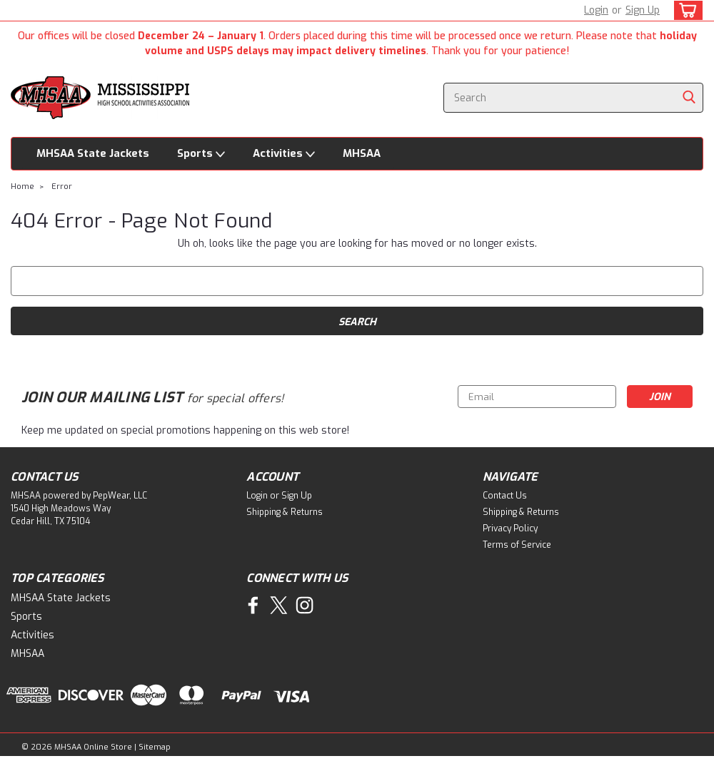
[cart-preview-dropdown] (685, 10)
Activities (284, 154)
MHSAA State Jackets (92, 153)
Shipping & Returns (284, 512)
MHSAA (362, 153)
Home (22, 186)
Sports (201, 154)
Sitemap (155, 747)
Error (61, 186)
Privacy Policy (510, 528)
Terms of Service (517, 545)
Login (596, 10)
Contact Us (505, 495)
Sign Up (642, 10)
